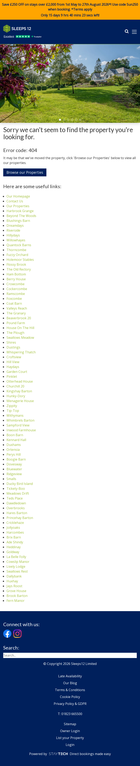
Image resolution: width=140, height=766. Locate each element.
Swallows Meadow (20, 337)
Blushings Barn (18, 220)
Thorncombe (16, 250)
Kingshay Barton (19, 391)
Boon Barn (14, 435)
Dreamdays (15, 225)
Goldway (12, 552)
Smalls (11, 479)
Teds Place (14, 498)
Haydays (12, 367)
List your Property (70, 738)
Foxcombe (14, 298)
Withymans (15, 415)
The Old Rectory (18, 269)
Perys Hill (13, 454)
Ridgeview (14, 474)
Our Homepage (18, 196)
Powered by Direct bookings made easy (70, 753)
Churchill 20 (15, 386)
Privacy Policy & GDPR (70, 703)
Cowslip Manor (17, 561)
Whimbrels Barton (20, 420)
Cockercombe (16, 289)
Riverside (13, 230)
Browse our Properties (24, 172)
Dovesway (14, 464)
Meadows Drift (17, 493)
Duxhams (13, 444)
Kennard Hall (16, 440)
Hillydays (13, 235)
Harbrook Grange (20, 211)
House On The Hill (20, 328)
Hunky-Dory (15, 396)
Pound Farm (15, 323)
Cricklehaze (15, 522)
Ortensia (13, 449)
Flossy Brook (16, 264)
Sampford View (17, 425)
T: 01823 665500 (70, 714)
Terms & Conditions (70, 690)
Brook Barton (17, 595)
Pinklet (11, 376)
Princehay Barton (19, 518)
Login (70, 744)
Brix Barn (13, 537)
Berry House (16, 279)
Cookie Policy (70, 697)
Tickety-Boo (15, 488)
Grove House (16, 591)
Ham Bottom (16, 274)
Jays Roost (14, 586)
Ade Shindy (14, 542)
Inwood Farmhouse (21, 430)
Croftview (13, 357)
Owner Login (70, 731)
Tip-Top (12, 410)
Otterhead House (19, 381)
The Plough (15, 332)
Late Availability (70, 676)
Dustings (13, 347)
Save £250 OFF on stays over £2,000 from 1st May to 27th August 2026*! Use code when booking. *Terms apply (70, 10)
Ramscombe (15, 293)
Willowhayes (15, 240)
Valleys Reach (16, 308)
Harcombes (15, 532)
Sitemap (70, 724)
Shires (11, 342)
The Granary (16, 313)
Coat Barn (14, 303)
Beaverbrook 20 (18, 318)
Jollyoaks (13, 527)
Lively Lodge (15, 566)
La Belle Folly (16, 557)
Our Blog (70, 683)
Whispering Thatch (21, 352)
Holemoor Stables (20, 259)
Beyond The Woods (21, 216)
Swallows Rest (17, 571)
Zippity (11, 405)
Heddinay (13, 547)
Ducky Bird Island (19, 483)
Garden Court (16, 371)
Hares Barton (16, 513)
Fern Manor (15, 600)
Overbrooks (15, 508)
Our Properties (17, 206)
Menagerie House (20, 401)
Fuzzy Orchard (17, 254)
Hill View (12, 362)
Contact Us (14, 201)
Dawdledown (16, 503)
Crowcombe (15, 284)
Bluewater (14, 469)
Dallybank (14, 576)
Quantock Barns (18, 245)
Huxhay (12, 581)
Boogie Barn (16, 459)
